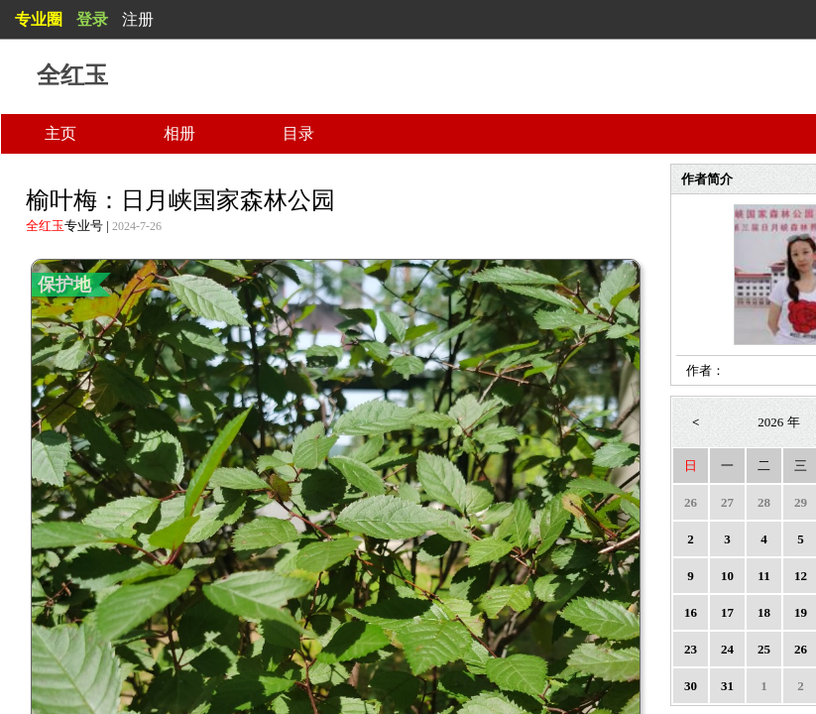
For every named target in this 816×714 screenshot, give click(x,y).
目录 (298, 133)
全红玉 (45, 225)
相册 (179, 133)
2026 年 (778, 422)
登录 (92, 19)
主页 (60, 133)
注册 (138, 19)
